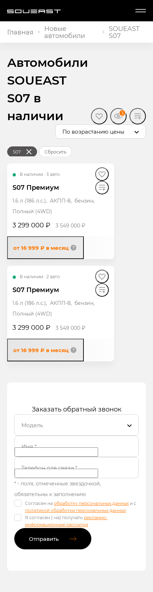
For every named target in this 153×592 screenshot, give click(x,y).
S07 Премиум (35, 187)
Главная (20, 32)
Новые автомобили (64, 32)
